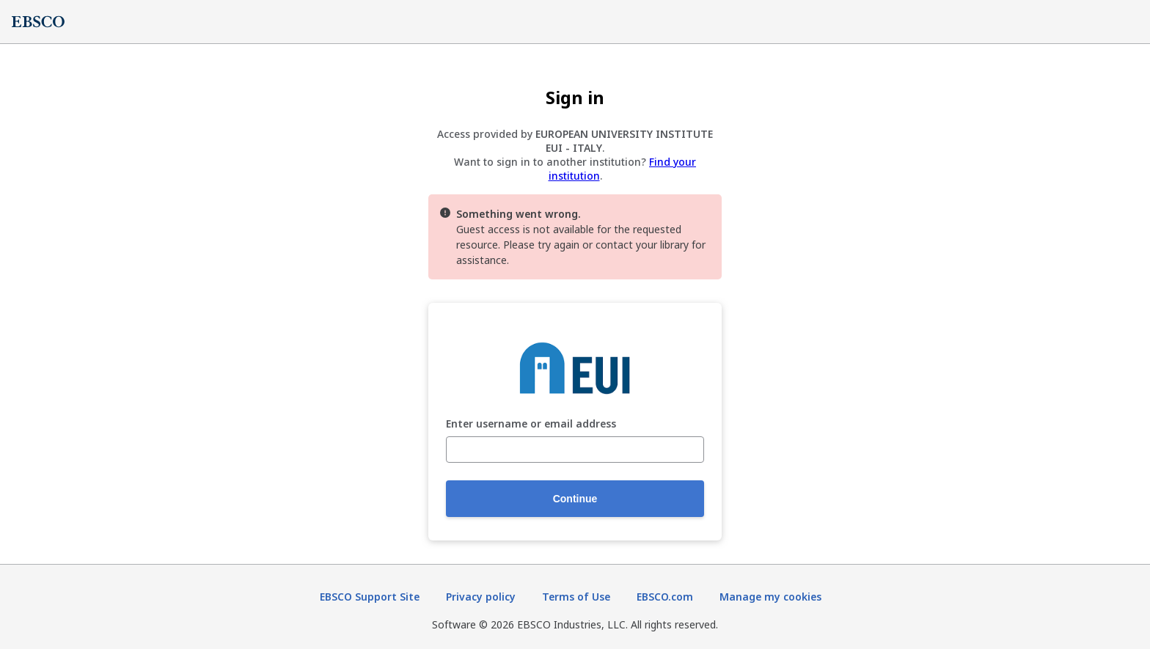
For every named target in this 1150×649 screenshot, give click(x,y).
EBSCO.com (665, 597)
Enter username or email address (531, 424)
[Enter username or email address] (575, 449)
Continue (575, 499)
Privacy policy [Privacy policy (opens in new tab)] (481, 597)
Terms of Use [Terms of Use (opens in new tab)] (576, 597)
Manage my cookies (770, 597)
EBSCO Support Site (370, 597)
